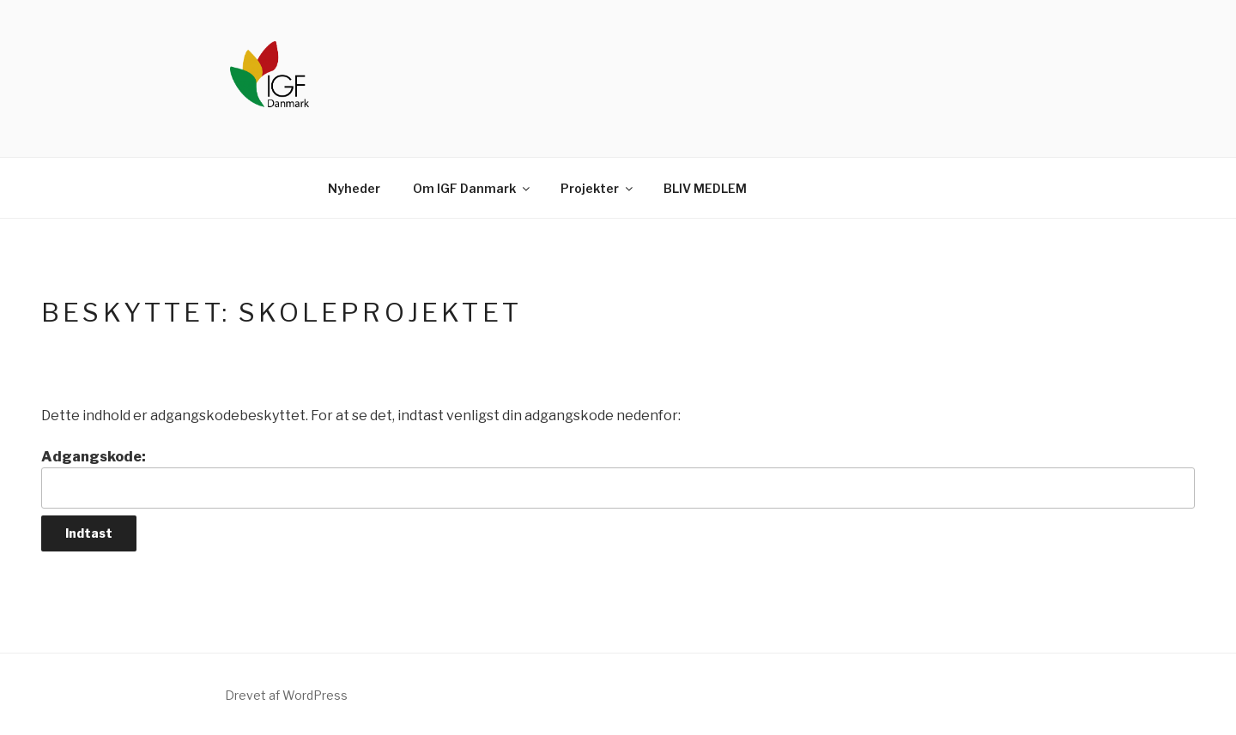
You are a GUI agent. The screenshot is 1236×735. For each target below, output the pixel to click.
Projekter (597, 188)
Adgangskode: (618, 479)
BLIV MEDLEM (705, 188)
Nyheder (354, 188)
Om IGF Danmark (472, 188)
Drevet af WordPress (286, 695)
